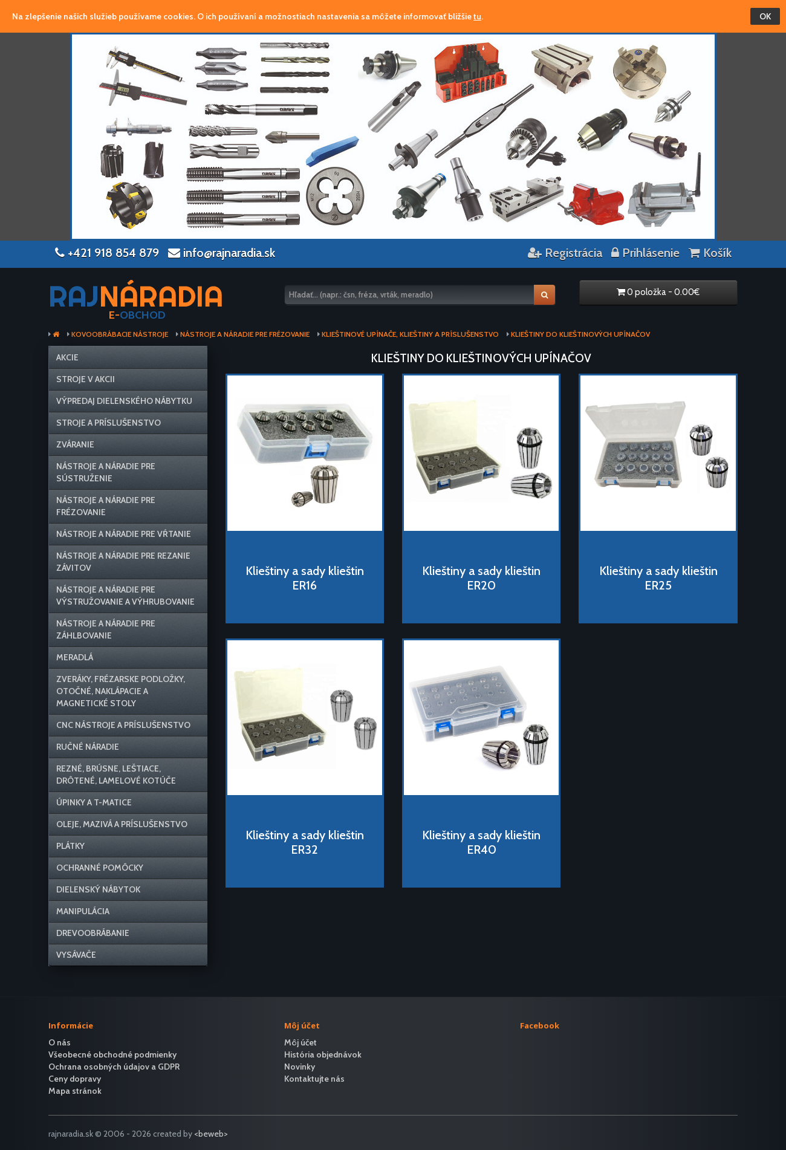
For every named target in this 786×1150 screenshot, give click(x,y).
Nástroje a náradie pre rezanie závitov (123, 561)
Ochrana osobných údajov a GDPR (114, 1066)
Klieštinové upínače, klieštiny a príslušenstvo (410, 334)
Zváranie (75, 444)
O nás (59, 1042)
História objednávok (323, 1054)
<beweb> (211, 1133)
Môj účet (300, 1042)
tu (477, 16)
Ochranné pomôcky (99, 867)
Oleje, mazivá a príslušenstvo (121, 824)
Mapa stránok (75, 1090)
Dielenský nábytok (98, 889)
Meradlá (74, 657)
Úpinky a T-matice (94, 802)
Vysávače (76, 954)
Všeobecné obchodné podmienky (112, 1054)
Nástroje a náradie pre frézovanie (245, 334)
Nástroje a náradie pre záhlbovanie (105, 629)
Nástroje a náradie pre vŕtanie (123, 533)
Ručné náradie (87, 746)
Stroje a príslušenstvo (108, 422)
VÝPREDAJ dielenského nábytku (124, 400)
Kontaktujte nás (314, 1078)
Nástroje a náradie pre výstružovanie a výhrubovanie (125, 595)
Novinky (299, 1066)
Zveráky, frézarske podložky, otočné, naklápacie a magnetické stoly (120, 691)
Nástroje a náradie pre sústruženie (105, 472)
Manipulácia (82, 911)
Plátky (70, 845)
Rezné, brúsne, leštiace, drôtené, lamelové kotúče (116, 774)
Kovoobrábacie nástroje (119, 334)
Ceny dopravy (74, 1078)
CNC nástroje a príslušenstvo (123, 725)
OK (765, 16)
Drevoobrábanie (92, 932)
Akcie (67, 357)
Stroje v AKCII (85, 379)
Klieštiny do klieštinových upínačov (580, 334)
